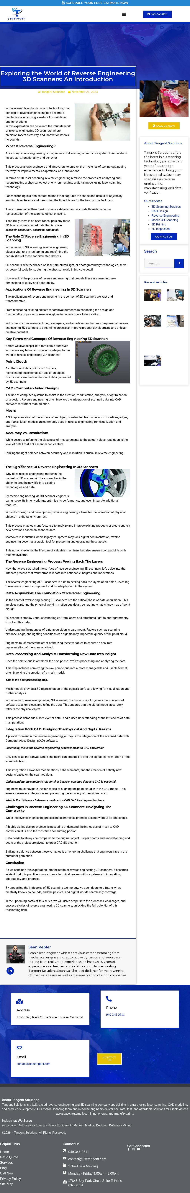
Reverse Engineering (165, 215)
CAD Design (160, 211)
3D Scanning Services (166, 206)
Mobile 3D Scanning (165, 220)
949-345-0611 (115, 1014)
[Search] (179, 263)
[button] (124, 14)
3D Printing (159, 224)
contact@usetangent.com (33, 1063)
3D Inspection (161, 228)
